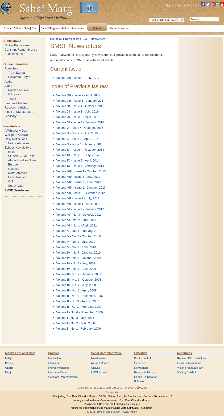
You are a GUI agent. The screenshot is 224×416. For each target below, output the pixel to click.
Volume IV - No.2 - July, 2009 (75, 263)
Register (170, 5)
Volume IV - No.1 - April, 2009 (76, 269)
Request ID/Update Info (191, 358)
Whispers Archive (16, 135)
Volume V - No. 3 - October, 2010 (78, 236)
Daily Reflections (15, 139)
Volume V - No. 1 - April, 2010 (76, 247)
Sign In (181, 5)
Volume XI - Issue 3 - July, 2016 (77, 111)
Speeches (11, 68)
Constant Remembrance (20, 49)
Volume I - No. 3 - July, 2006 (75, 317)
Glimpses (14, 94)
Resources (184, 353)
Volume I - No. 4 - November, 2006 (79, 312)
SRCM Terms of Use (99, 411)
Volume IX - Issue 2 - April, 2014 (78, 160)
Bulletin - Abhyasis (16, 143)
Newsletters (11, 126)
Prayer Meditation (59, 367)
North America (17, 173)
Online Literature (15, 64)
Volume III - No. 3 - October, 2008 (78, 279)
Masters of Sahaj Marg (20, 353)
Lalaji (8, 358)
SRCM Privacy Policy (125, 411)
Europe (13, 164)
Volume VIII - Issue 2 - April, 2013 (78, 182)
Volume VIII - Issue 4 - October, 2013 (81, 171)
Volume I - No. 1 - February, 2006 (78, 328)
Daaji (8, 372)
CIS (10, 181)
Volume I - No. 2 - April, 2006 (75, 323)
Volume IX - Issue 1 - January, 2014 (80, 166)
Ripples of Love (18, 90)
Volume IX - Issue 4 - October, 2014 (80, 149)
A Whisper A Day (15, 130)
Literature (56, 38)
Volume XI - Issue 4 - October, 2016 (80, 106)
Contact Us (193, 5)
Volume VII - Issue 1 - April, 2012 (78, 204)
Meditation (54, 358)
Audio (8, 81)
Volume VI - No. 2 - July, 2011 (76, 220)
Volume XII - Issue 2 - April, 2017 (78, 95)
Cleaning (53, 363)
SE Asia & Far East (21, 156)
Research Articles (16, 107)
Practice (53, 353)
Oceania (13, 168)
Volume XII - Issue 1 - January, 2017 (80, 100)
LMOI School (99, 372)
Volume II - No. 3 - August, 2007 (77, 301)
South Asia (15, 185)
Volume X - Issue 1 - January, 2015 (79, 144)
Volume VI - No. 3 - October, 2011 (79, 214)
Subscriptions (13, 54)
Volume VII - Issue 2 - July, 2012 (78, 198)
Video (8, 86)
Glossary (10, 116)
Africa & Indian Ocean (22, 160)
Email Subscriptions (189, 363)
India (11, 151)
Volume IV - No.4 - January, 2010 (78, 252)
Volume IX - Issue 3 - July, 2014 (77, 155)
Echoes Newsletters (17, 147)
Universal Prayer (19, 77)
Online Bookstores (16, 45)
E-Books (10, 99)
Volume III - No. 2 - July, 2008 (76, 285)
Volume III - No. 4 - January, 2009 (78, 274)
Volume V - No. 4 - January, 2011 (78, 231)
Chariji (9, 367)
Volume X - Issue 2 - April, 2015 (77, 139)
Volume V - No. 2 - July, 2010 (75, 241)
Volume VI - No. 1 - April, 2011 (76, 225)
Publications (12, 41)
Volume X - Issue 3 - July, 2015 (77, 133)
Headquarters (99, 358)
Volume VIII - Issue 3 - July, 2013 (78, 176)
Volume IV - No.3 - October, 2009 (78, 258)
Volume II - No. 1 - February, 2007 (79, 306)
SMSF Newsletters (16, 190)
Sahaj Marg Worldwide (106, 353)
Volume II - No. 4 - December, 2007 (80, 296)
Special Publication (145, 377)
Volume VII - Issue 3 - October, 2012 (80, 193)
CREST (95, 367)
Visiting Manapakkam (190, 367)
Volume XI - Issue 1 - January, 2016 (80, 122)
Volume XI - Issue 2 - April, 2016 (78, 117)
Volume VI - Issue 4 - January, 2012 (80, 209)
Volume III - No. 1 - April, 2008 (76, 290)
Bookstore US (142, 358)
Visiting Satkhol (186, 372)
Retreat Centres (101, 363)
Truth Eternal (16, 72)
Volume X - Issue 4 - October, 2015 (79, 127)
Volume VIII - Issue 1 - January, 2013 (81, 187)
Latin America (17, 177)
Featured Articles (15, 103)
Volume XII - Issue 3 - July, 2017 (78, 78)
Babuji (9, 363)
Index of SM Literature (19, 111)
